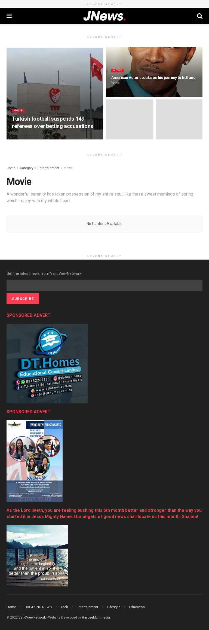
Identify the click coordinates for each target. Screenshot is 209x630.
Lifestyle (113, 607)
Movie (19, 113)
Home (11, 168)
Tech (64, 607)
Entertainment (48, 168)
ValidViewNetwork (32, 617)
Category (26, 168)
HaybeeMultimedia (96, 617)
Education (137, 607)
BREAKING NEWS (38, 607)
